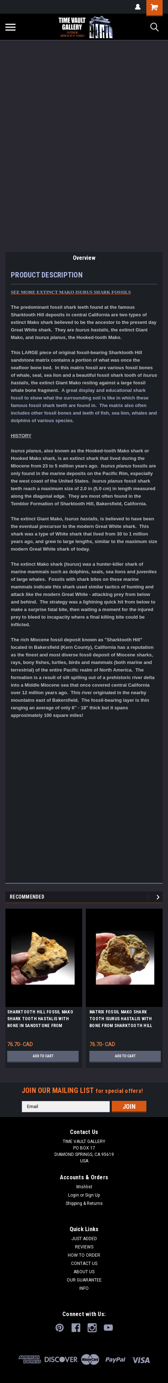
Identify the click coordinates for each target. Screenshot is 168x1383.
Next (159, 897)
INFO (84, 1288)
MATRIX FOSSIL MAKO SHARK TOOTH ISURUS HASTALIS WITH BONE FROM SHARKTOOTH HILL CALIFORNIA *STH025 (120, 1019)
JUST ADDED (84, 1238)
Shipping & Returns (84, 1203)
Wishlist (84, 1186)
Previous (149, 897)
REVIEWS (84, 1246)
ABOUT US (84, 1271)
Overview (84, 257)
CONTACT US (84, 1263)
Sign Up (92, 1195)
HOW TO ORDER (84, 1255)
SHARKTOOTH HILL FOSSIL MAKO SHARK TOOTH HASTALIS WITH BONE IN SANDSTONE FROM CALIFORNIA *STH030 (40, 1019)
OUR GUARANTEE (84, 1280)
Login (73, 1195)
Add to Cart (43, 1056)
